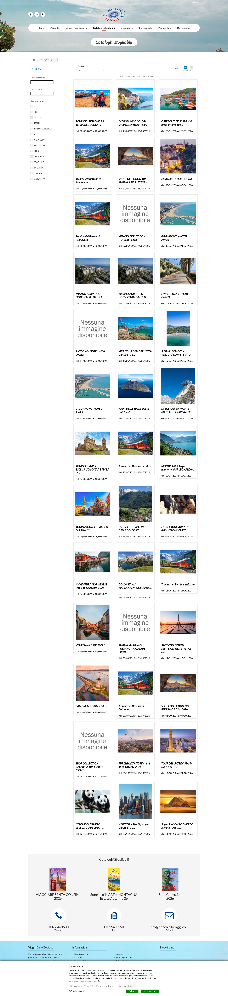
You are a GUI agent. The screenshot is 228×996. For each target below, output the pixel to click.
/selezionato (76, 991)
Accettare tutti (150, 991)
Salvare (132, 991)
